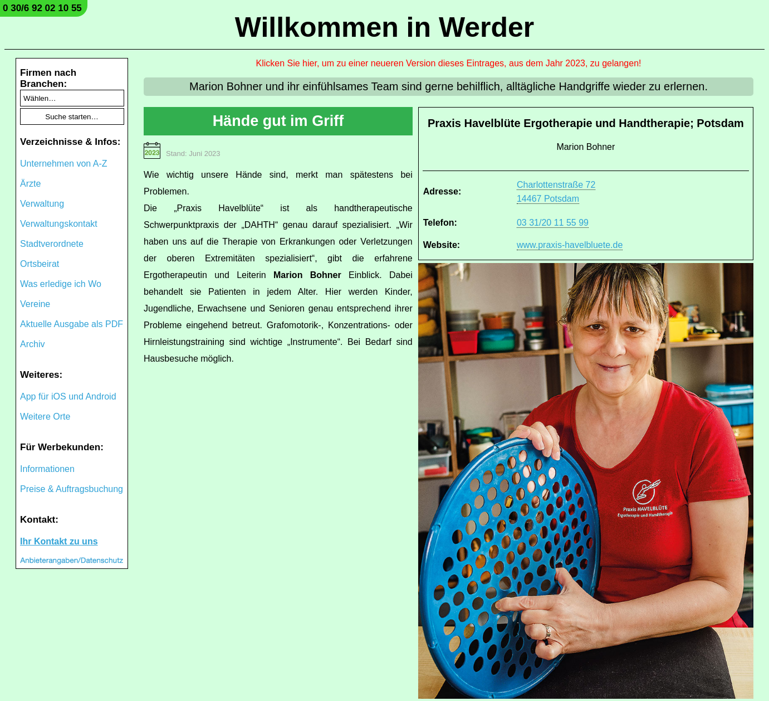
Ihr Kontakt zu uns (59, 541)
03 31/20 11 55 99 (553, 222)
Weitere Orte (45, 416)
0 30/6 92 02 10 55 (42, 8)
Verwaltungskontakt (58, 223)
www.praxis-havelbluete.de (570, 245)
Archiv (32, 344)
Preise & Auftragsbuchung (71, 489)
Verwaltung (42, 203)
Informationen (47, 469)
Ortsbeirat (39, 264)
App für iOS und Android (68, 396)
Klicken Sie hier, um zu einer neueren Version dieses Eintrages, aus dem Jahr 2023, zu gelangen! (448, 63)
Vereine (35, 304)
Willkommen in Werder (385, 27)
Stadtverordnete (52, 244)
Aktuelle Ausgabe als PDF (71, 324)
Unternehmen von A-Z (63, 163)
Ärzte (30, 183)
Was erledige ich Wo (60, 284)
